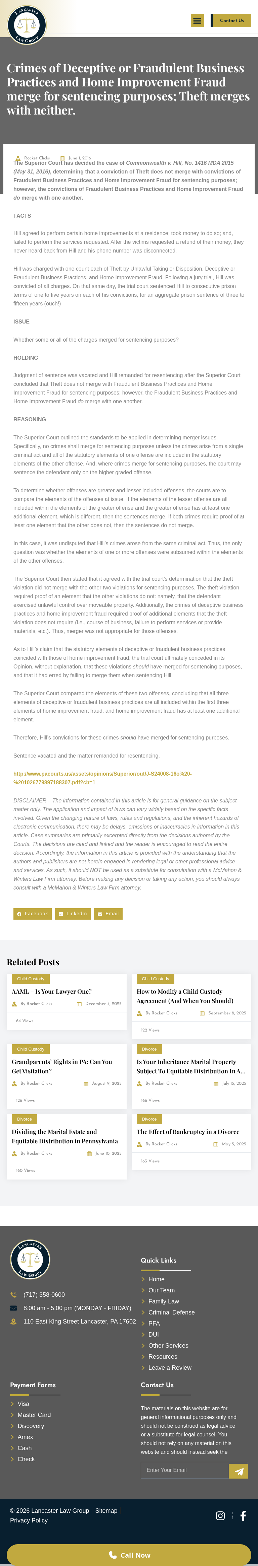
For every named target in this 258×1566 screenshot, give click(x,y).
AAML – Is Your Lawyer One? (52, 991)
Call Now (129, 1553)
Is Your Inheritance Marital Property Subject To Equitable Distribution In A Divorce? (189, 1071)
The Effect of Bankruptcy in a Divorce (188, 1132)
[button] (197, 20)
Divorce (149, 1049)
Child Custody (30, 978)
